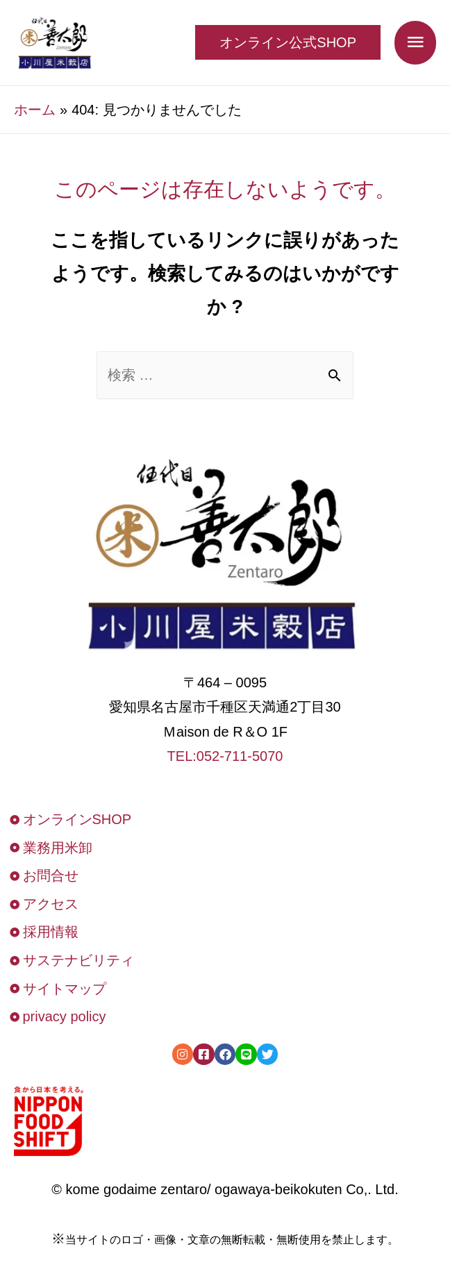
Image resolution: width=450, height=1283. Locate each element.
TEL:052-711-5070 (225, 756)
